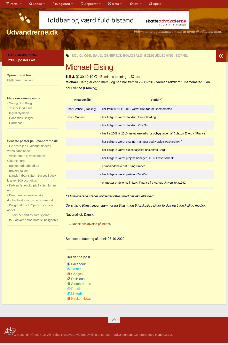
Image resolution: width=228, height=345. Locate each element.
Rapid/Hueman (121, 336)
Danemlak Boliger (21, 119)
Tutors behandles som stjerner (29, 216)
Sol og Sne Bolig (20, 105)
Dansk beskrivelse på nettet (92, 225)
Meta (108, 5)
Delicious (76, 280)
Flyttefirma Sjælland (20, 81)
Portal (11, 5)
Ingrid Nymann (19, 114)
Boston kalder (18, 172)
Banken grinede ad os (24, 167)
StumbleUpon (79, 285)
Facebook (76, 265)
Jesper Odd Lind (20, 109)
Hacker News (79, 300)
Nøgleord (58, 5)
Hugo (159, 336)
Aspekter (85, 5)
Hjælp (146, 5)
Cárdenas (15, 124)
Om (127, 5)
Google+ (75, 275)
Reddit (74, 290)
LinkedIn (75, 295)
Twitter (74, 270)
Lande (33, 5)
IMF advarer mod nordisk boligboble (33, 221)
